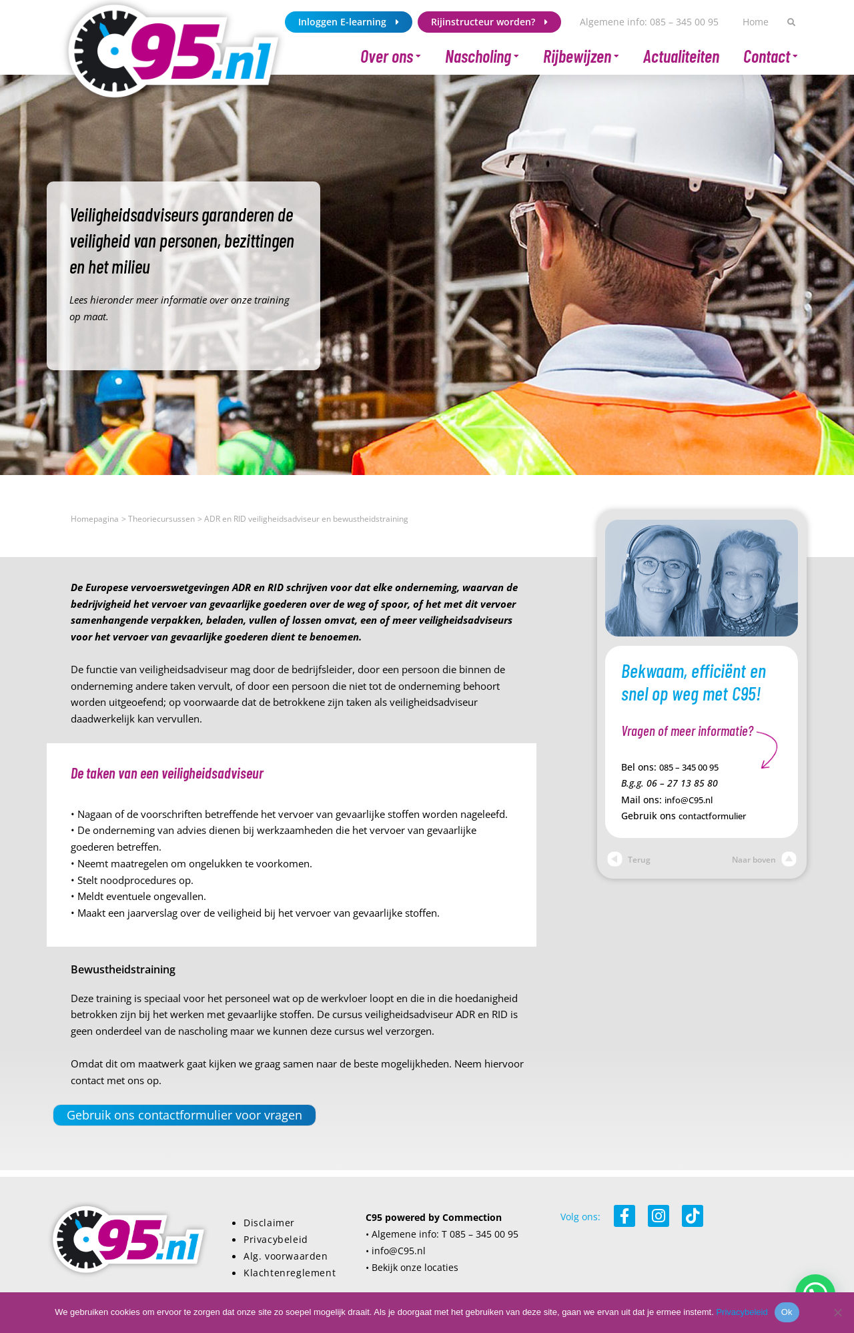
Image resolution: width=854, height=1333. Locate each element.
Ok (787, 1312)
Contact (770, 56)
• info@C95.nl (396, 1250)
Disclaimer (269, 1222)
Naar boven (764, 858)
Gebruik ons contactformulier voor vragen (178, 1114)
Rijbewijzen (581, 56)
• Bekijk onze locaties (412, 1266)
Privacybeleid (276, 1238)
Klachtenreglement (290, 1271)
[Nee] (837, 1312)
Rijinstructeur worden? (489, 22)
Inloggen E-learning (348, 22)
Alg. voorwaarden (286, 1255)
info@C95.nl (692, 799)
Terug (629, 858)
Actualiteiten (681, 55)
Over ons (390, 56)
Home (756, 21)
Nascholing (482, 56)
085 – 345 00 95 (693, 767)
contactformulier (716, 815)
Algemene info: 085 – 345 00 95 (649, 21)
